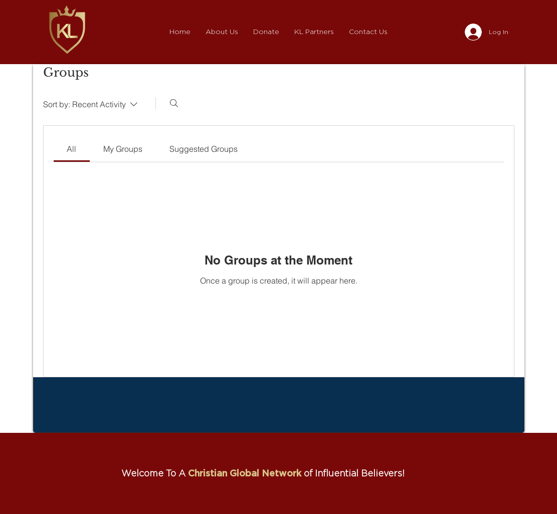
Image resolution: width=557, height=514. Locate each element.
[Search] (174, 103)
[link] (71, 149)
